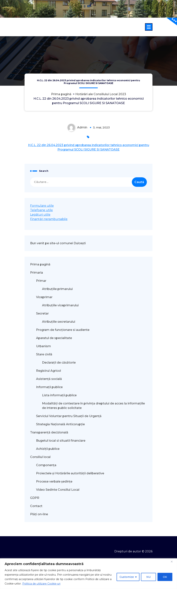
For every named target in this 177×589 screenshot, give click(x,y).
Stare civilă (44, 354)
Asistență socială (49, 379)
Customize (127, 577)
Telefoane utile (41, 210)
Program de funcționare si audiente (62, 330)
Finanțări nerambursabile (48, 219)
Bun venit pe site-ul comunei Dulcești (58, 243)
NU (148, 577)
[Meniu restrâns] (148, 27)
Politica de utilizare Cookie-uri (41, 583)
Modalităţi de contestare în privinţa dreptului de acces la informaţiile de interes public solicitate (93, 406)
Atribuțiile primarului (57, 289)
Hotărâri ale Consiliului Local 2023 (100, 94)
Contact (36, 506)
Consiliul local (40, 457)
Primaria (36, 272)
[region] (88, 573)
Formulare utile (42, 205)
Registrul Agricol (49, 370)
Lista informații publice (59, 395)
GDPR (34, 498)
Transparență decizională (49, 432)
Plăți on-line (39, 514)
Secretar (42, 313)
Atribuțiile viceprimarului (60, 305)
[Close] (173, 561)
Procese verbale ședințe (54, 481)
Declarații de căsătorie (59, 362)
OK (165, 577)
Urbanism (43, 346)
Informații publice (49, 387)
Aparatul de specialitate (54, 338)
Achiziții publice (47, 449)
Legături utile (40, 214)
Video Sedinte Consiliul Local (57, 489)
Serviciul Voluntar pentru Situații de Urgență (69, 416)
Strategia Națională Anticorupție (60, 424)
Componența (46, 465)
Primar (41, 281)
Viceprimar (44, 297)
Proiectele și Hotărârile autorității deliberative (70, 473)
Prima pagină (61, 94)
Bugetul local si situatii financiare (60, 440)
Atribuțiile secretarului (58, 321)
